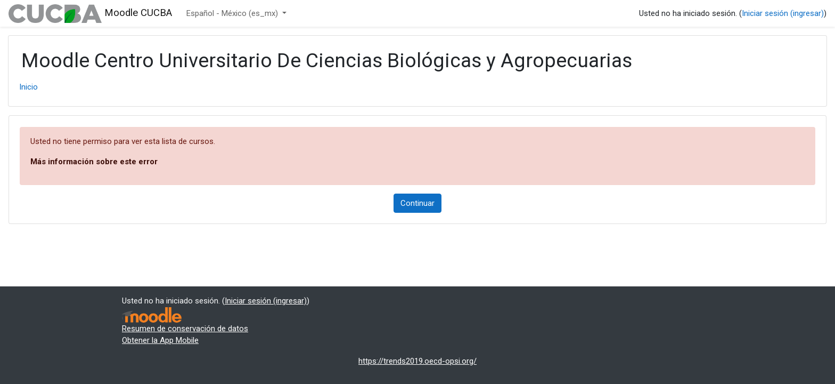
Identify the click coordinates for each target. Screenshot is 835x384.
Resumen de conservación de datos (185, 328)
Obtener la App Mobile (160, 340)
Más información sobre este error (94, 161)
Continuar (417, 203)
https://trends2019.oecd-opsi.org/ (417, 361)
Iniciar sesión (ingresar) (783, 13)
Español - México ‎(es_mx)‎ (233, 13)
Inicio (28, 87)
